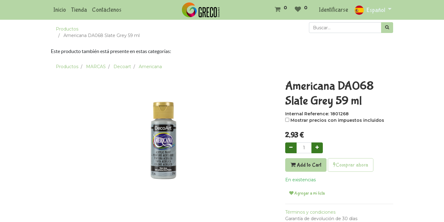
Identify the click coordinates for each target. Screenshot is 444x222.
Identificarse (333, 9)
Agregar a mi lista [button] (307, 193)
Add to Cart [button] (305, 165)
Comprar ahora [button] (350, 165)
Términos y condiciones (310, 212)
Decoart (122, 66)
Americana (150, 66)
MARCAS (96, 66)
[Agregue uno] (317, 147)
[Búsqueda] (387, 27)
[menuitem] (59, 10)
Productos (67, 29)
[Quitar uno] (291, 147)
